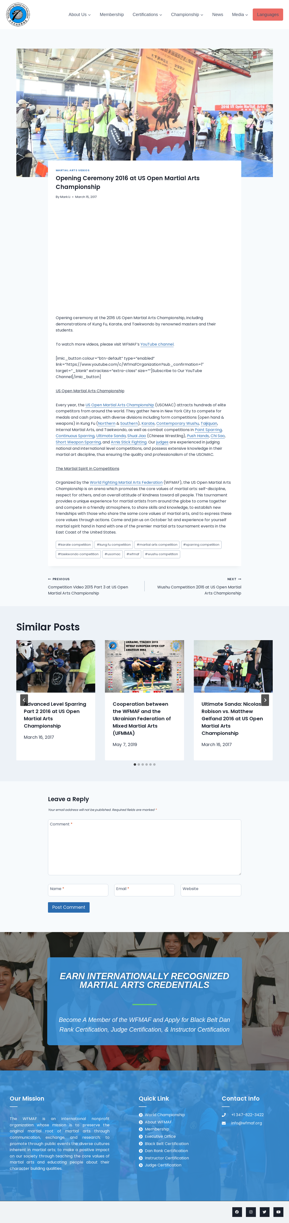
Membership (112, 14)
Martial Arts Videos (73, 170)
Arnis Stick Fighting (129, 442)
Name (57, 889)
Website (190, 889)
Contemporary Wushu (177, 423)
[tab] (135, 764)
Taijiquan (209, 423)
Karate (148, 423)
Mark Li (65, 197)
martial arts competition (157, 545)
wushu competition (161, 554)
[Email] (144, 890)
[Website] (211, 890)
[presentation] (55, 666)
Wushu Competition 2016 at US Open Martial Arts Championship (195, 586)
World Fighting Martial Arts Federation (126, 482)
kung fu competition (114, 545)
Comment (61, 824)
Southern (129, 423)
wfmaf (132, 554)
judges (162, 442)
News (217, 14)
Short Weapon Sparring (78, 442)
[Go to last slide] (24, 700)
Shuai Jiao (136, 436)
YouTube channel (157, 344)
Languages (268, 14)
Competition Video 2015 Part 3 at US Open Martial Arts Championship (94, 586)
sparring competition (201, 545)
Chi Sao (218, 436)
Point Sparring (208, 430)
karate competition (74, 545)
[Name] (78, 890)
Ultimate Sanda (111, 436)
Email (122, 889)
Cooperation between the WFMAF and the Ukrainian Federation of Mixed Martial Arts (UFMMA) (142, 719)
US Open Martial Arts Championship (119, 405)
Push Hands (198, 436)
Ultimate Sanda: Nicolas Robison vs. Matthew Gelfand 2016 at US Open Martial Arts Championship (232, 719)
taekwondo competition (78, 554)
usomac (112, 554)
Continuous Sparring (75, 436)
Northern (106, 423)
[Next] (265, 700)
